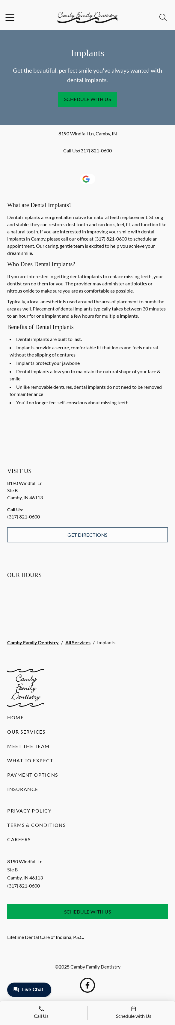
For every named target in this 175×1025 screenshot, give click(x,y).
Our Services (26, 732)
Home (15, 717)
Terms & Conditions (36, 825)
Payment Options (32, 775)
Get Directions (87, 535)
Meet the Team (28, 746)
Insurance (22, 789)
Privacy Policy (29, 810)
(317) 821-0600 (95, 150)
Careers (19, 839)
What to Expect (30, 760)
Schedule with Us (87, 99)
